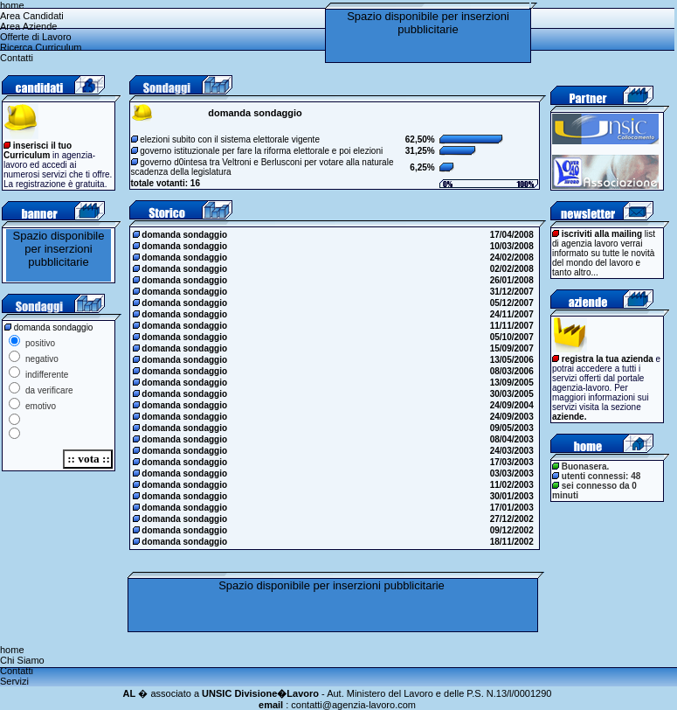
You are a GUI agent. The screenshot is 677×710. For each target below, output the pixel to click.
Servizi (14, 681)
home (12, 5)
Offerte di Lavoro (36, 36)
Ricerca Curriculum (41, 47)
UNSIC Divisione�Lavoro (260, 693)
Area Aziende (28, 26)
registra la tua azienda (607, 359)
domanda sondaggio (181, 235)
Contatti (16, 57)
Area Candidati (32, 15)
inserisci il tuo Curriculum (37, 150)
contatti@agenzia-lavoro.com (353, 705)
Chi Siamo (22, 660)
